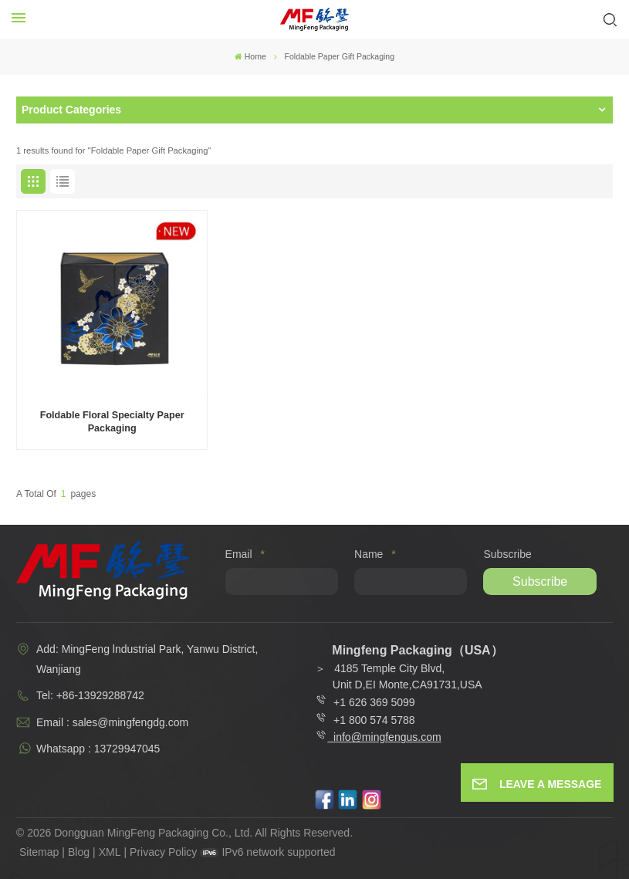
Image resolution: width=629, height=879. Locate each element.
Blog (79, 852)
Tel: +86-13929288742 (90, 695)
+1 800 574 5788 (370, 720)
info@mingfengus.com (387, 737)
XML (110, 852)
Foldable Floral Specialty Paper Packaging (112, 422)
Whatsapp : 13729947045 (98, 748)
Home (250, 57)
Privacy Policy (163, 852)
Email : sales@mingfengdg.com (112, 722)
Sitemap (39, 852)
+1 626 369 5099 (365, 702)
